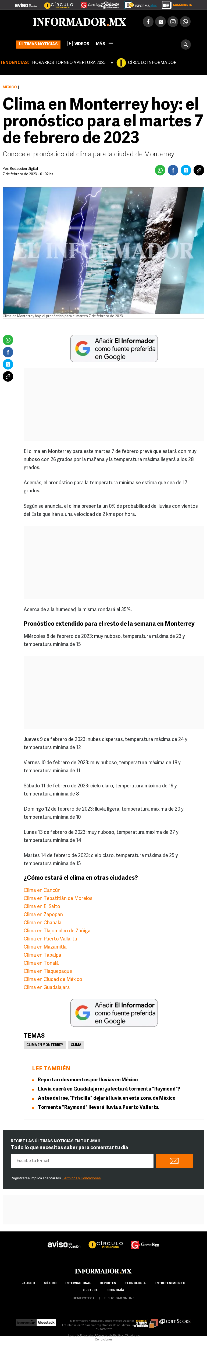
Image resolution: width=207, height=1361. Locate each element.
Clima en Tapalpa (42, 955)
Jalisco (28, 1283)
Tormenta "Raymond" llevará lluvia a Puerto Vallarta (98, 1107)
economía (115, 1290)
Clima (76, 1045)
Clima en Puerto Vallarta (50, 939)
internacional (78, 1283)
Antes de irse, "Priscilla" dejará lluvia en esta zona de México (107, 1098)
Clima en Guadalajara (47, 987)
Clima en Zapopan (43, 915)
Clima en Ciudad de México (53, 979)
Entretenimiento (170, 1283)
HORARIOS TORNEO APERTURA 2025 (68, 63)
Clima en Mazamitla (45, 947)
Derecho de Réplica (110, 1335)
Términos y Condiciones (81, 1178)
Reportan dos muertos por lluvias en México (88, 1080)
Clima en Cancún (42, 890)
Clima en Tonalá (41, 963)
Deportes (108, 1283)
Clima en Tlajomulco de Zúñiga (57, 931)
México (10, 87)
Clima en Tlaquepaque (48, 971)
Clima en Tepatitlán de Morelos (58, 898)
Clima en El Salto (42, 906)
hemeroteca (84, 1298)
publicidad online (118, 1298)
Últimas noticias (38, 44)
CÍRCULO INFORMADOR (152, 63)
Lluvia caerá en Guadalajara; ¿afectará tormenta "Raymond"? (109, 1089)
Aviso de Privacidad (81, 1335)
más (104, 44)
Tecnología (135, 1283)
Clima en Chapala (43, 923)
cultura (90, 1290)
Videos (78, 43)
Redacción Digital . (25, 169)
